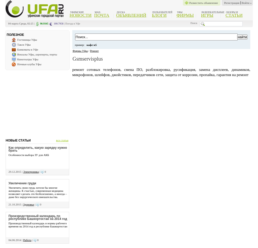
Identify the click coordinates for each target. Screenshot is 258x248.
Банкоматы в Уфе (27, 49)
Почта (101, 15)
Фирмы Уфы (80, 50)
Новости (81, 15)
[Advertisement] (37, 102)
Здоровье (28, 204)
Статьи (234, 15)
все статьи (62, 140)
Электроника (31, 171)
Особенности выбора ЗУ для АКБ (28, 154)
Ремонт (94, 50)
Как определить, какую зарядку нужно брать (37, 149)
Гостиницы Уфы (27, 39)
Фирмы (185, 15)
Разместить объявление (203, 2)
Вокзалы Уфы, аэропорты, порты (37, 54)
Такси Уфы (24, 44)
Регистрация (231, 2)
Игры (207, 15)
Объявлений (131, 15)
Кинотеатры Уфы (27, 59)
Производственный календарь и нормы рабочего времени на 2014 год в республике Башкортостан (37, 225)
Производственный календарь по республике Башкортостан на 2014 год (37, 217)
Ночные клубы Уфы (29, 64)
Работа (27, 240)
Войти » (247, 2)
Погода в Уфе (72, 23)
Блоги (159, 15)
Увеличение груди (22, 183)
